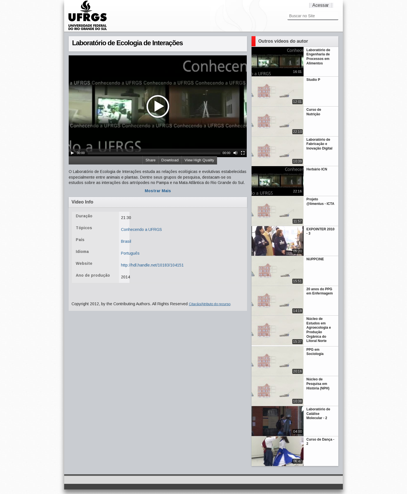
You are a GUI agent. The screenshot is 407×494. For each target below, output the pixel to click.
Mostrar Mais (158, 190)
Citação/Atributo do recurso (209, 304)
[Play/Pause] (72, 153)
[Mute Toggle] (235, 153)
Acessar (320, 5)
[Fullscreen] (243, 153)
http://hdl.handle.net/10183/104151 (152, 265)
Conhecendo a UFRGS (141, 229)
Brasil (126, 241)
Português (130, 253)
